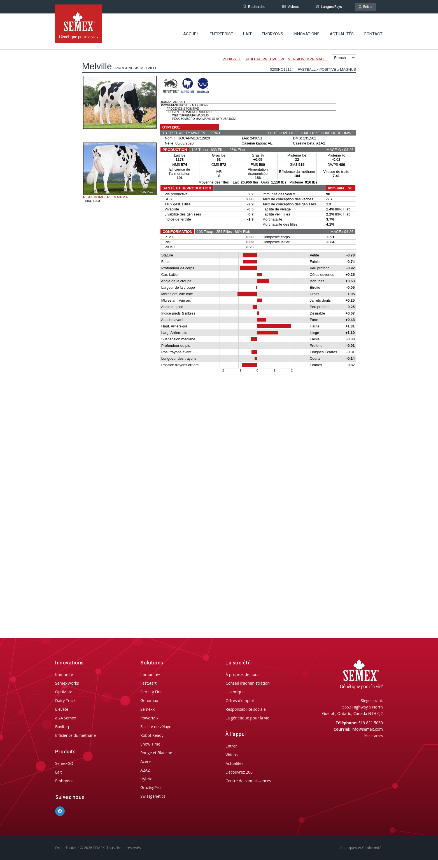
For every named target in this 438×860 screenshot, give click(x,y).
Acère (145, 761)
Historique (234, 691)
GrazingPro (150, 787)
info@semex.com (367, 729)
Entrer (365, 6)
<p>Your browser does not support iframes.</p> (219, 330)
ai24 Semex (65, 718)
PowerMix (149, 718)
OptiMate (63, 691)
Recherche (254, 6)
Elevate (61, 709)
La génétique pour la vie (247, 718)
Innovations (306, 29)
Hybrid (146, 778)
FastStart (148, 683)
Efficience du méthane (75, 735)
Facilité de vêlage (155, 726)
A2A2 (145, 770)
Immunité (64, 674)
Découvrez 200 (239, 772)
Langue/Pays (329, 6)
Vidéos (290, 6)
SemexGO (64, 763)
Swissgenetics (152, 796)
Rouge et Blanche (156, 752)
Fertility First (151, 691)
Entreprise (221, 29)
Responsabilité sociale (245, 709)
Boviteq (62, 726)
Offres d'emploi (239, 700)
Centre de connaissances (248, 780)
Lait (247, 29)
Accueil (191, 29)
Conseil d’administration (247, 683)
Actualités (342, 29)
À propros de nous (242, 674)
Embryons (272, 29)
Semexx (147, 709)
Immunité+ (150, 674)
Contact (373, 29)
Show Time (150, 744)
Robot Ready (152, 735)
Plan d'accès (373, 735)
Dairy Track (65, 700)
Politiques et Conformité (360, 847)
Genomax (149, 700)
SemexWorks (67, 683)
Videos (231, 754)
